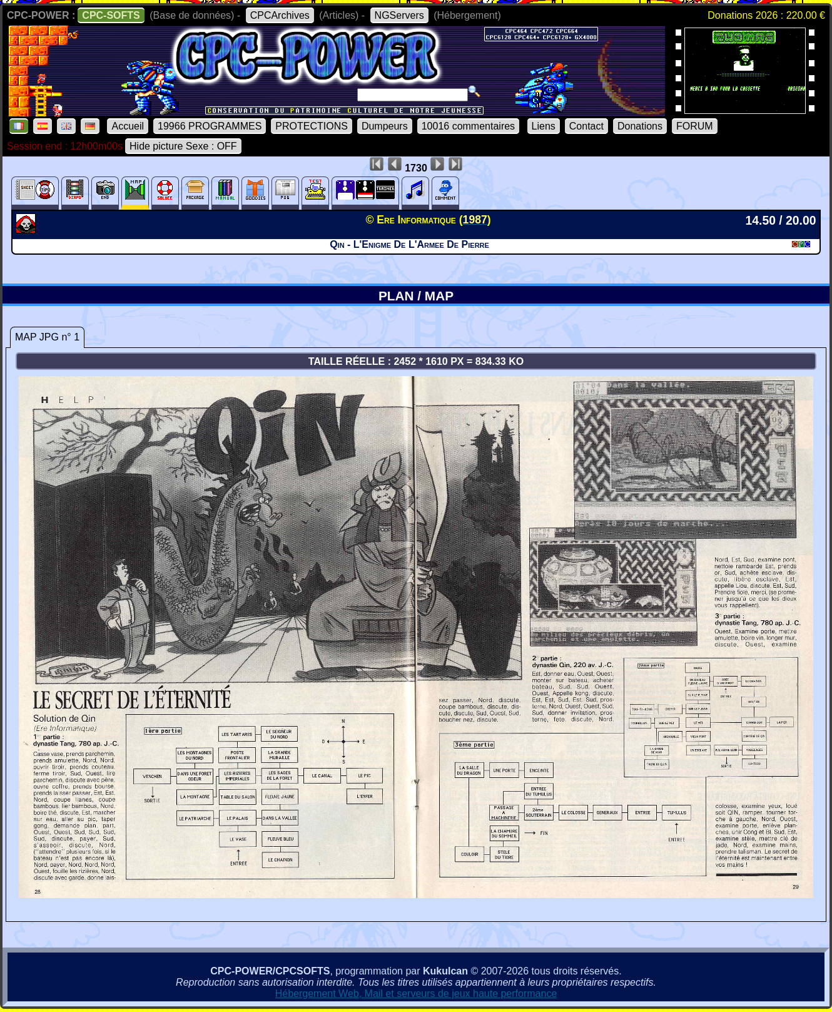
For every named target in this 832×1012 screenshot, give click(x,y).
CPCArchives (280, 15)
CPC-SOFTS (111, 15)
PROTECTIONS (311, 126)
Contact (586, 126)
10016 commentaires (468, 126)
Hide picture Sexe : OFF (183, 146)
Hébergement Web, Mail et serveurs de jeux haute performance (416, 993)
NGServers (399, 15)
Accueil (127, 126)
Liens (544, 126)
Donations (639, 126)
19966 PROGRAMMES (209, 126)
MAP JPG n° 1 (47, 337)
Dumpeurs (385, 126)
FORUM (694, 126)
